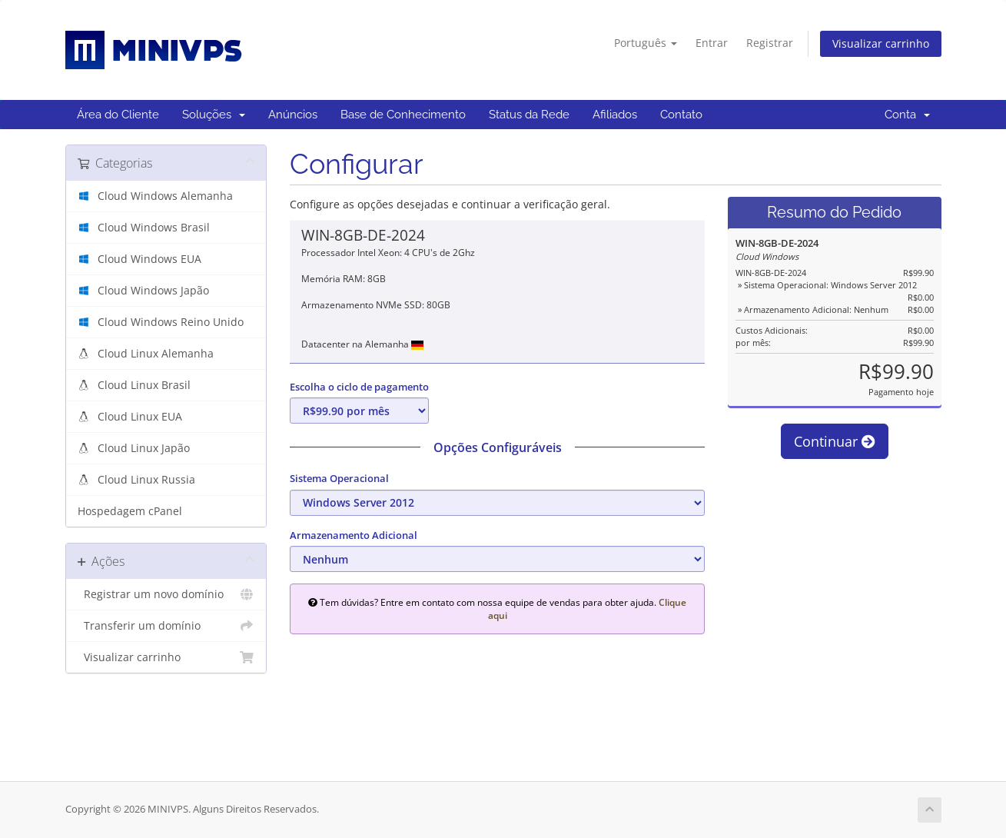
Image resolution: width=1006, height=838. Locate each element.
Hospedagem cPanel (130, 511)
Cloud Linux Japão (142, 448)
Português (645, 42)
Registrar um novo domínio (166, 594)
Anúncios (292, 114)
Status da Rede (529, 114)
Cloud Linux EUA (138, 417)
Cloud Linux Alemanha (154, 354)
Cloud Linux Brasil (143, 385)
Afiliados (615, 114)
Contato (681, 114)
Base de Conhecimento (403, 114)
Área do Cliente (118, 114)
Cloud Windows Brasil (152, 227)
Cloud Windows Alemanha (164, 196)
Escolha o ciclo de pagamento (359, 387)
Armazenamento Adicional (353, 535)
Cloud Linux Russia (145, 480)
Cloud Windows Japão (152, 291)
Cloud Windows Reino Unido (169, 322)
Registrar (769, 42)
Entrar (712, 42)
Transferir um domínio (166, 626)
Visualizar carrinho (880, 43)
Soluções (213, 114)
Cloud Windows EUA (148, 259)
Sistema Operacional (339, 478)
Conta (907, 114)
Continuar (834, 441)
